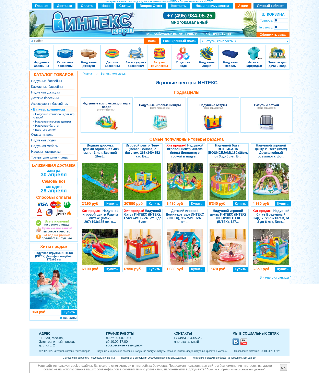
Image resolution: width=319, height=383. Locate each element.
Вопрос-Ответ (151, 6)
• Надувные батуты (46, 125)
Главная (41, 6)
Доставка (64, 6)
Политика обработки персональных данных (235, 369)
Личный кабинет (270, 6)
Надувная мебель (230, 50)
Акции (243, 6)
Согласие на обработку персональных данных (89, 357)
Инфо (106, 6)
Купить (69, 312)
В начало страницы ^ (275, 277)
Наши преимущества (212, 6)
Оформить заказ (273, 34)
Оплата (87, 6)
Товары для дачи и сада (278, 50)
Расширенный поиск (179, 41)
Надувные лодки (206, 50)
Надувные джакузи (88, 50)
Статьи (125, 6)
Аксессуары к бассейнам (136, 50)
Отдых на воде (183, 50)
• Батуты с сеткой (44, 129)
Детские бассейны (112, 50)
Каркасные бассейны (65, 50)
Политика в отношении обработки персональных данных (153, 357)
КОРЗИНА (275, 14)
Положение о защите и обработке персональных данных (224, 357)
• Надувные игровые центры (52, 121)
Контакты (179, 6)
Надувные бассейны (41, 50)
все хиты (69, 317)
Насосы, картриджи (253, 50)
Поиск (151, 41)
